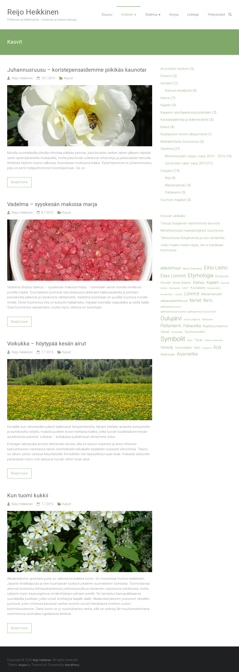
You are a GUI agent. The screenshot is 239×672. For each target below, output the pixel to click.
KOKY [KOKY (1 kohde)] (185, 288)
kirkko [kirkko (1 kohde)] (163, 288)
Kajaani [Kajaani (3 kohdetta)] (212, 282)
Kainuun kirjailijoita (178, 90)
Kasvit (68, 78)
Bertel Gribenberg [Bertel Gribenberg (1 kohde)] (192, 268)
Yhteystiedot (216, 14)
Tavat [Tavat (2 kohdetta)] (198, 340)
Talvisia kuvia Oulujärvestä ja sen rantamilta (192, 238)
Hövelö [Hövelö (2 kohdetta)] (165, 283)
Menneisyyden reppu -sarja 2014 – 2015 (195, 156)
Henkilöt (166, 83)
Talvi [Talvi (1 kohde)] (189, 340)
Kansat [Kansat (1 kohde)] (225, 283)
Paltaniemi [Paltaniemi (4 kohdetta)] (170, 325)
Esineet (166, 76)
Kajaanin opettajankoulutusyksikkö (185, 112)
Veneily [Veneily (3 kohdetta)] (166, 347)
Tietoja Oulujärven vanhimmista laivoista (190, 223)
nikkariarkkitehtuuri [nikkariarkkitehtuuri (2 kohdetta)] (174, 301)
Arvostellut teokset (174, 69)
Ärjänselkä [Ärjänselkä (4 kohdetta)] (187, 354)
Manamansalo (175, 185)
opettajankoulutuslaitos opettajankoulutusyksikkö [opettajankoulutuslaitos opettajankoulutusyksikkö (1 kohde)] (188, 311)
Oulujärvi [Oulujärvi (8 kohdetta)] (171, 318)
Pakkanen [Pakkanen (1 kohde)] (207, 319)
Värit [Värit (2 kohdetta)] (197, 348)
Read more (19, 182)
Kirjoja (173, 14)
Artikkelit (127, 14)
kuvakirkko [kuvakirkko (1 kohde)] (166, 294)
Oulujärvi (166, 171)
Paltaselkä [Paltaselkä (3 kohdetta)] (192, 326)
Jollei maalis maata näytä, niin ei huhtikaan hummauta (191, 247)
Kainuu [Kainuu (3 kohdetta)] (198, 282)
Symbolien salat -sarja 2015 (185, 163)
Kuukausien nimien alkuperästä (183, 134)
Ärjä (168, 178)
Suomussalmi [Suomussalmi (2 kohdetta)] (195, 332)
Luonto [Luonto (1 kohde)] (178, 294)
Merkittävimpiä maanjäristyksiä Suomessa (191, 230)
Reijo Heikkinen (33, 11)
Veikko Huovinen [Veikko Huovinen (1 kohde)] (213, 340)
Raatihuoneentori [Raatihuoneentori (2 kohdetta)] (215, 326)
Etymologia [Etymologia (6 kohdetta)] (200, 275)
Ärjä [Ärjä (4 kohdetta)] (217, 347)
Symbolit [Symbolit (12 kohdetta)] (172, 339)
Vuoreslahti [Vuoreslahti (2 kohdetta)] (183, 348)
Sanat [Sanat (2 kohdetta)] (164, 332)
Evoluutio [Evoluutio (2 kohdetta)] (222, 276)
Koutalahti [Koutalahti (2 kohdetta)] (198, 288)
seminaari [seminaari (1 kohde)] (177, 332)
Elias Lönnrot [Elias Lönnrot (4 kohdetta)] (173, 275)
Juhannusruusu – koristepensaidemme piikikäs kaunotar (77, 70)
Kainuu (165, 98)
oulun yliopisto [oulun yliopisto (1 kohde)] (192, 319)
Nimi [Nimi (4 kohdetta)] (207, 300)
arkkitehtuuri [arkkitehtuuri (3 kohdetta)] (170, 268)
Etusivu (107, 14)
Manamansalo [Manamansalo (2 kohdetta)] (211, 294)
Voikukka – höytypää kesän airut (46, 343)
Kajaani (165, 105)
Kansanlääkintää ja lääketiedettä (184, 120)
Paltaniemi (172, 192)
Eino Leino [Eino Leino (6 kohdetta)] (216, 268)
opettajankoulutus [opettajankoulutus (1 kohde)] (170, 306)
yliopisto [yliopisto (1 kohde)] (206, 348)
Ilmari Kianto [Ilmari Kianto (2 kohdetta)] (182, 283)
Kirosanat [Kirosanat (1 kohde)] (174, 288)
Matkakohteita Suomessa (179, 142)
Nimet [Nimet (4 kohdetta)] (195, 300)
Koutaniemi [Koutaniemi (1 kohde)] (213, 288)
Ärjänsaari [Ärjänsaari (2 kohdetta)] (167, 354)
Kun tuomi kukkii (27, 495)
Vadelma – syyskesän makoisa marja (52, 204)
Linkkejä (193, 14)
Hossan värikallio (172, 216)
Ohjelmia (151, 14)
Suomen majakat (173, 200)
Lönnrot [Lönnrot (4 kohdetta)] (191, 293)
